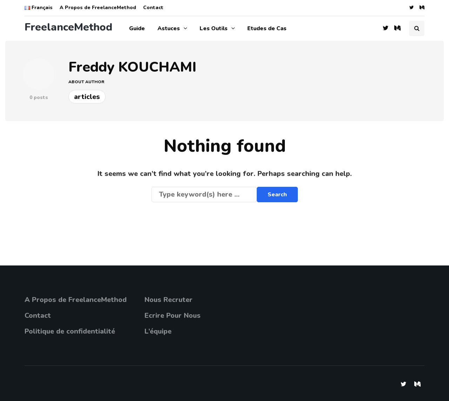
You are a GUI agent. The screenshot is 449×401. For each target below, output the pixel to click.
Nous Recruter (169, 299)
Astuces (169, 28)
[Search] (204, 194)
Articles (87, 96)
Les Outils (214, 28)
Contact (153, 7)
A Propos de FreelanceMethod (98, 7)
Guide (137, 28)
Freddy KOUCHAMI (132, 67)
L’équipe (158, 331)
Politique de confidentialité (70, 331)
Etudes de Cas (267, 28)
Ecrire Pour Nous (173, 315)
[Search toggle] (416, 28)
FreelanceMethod (68, 27)
